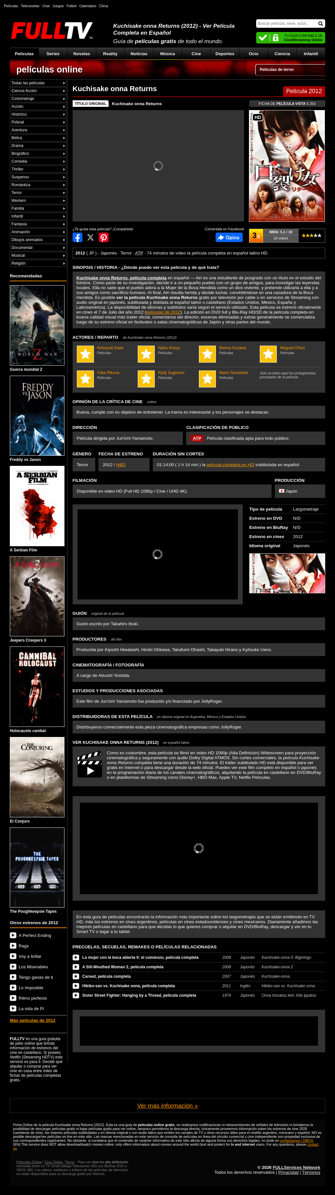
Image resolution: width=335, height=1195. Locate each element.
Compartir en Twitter (91, 237)
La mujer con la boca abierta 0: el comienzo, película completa (140, 957)
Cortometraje (22, 98)
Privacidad (288, 1172)
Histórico (19, 114)
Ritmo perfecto (33, 998)
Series (53, 53)
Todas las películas (27, 83)
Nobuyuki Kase (106, 350)
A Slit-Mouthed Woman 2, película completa (123, 967)
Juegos (58, 6)
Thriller (17, 169)
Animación (20, 232)
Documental (21, 247)
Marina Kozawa (228, 350)
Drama (17, 145)
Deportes (225, 53)
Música (167, 53)
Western (18, 200)
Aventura (19, 130)
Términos (311, 1172)
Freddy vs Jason (37, 419)
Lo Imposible (31, 987)
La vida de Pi (31, 1008)
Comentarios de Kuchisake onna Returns (229, 237)
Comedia (19, 161)
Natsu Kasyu (167, 350)
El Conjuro (37, 780)
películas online (49, 69)
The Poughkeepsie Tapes (37, 870)
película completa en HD (230, 464)
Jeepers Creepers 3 (37, 599)
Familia (17, 208)
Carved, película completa (106, 976)
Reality (110, 53)
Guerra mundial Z (37, 328)
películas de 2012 (163, 312)
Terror (16, 192)
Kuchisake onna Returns (137, 103)
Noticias (139, 53)
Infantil (311, 53)
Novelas (81, 53)
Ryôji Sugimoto (167, 375)
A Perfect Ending (35, 935)
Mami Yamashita (228, 375)
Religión (18, 263)
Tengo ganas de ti (36, 977)
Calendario (87, 6)
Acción (17, 106)
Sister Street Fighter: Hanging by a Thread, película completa (139, 995)
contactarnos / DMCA (296, 1140)
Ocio (253, 53)
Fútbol (72, 6)
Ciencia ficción (24, 91)
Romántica (20, 185)
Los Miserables (33, 966)
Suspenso (20, 177)
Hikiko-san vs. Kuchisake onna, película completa (128, 986)
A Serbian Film (37, 509)
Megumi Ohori (289, 350)
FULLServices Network (296, 1167)
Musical (18, 255)
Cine (196, 53)
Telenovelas (30, 6)
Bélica (16, 138)
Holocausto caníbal (37, 690)
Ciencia (282, 53)
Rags (24, 945)
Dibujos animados (27, 239)
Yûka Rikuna (106, 375)
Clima (103, 6)
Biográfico (20, 153)
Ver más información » (167, 1105)
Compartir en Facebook (77, 237)
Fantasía (19, 224)
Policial (17, 122)
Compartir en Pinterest (104, 237)
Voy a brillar (30, 956)
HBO (121, 464)
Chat (46, 6)
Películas (24, 53)
